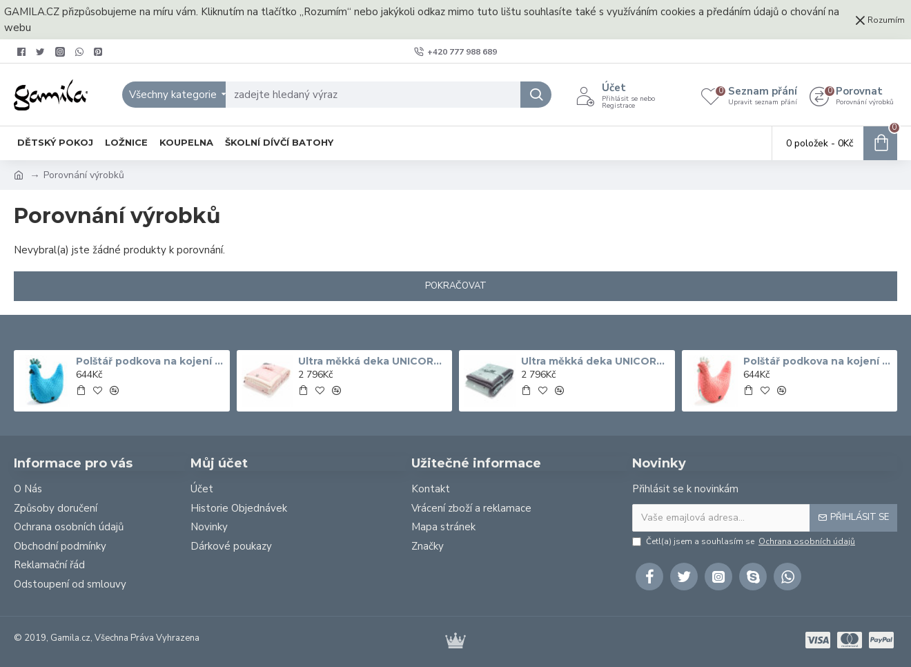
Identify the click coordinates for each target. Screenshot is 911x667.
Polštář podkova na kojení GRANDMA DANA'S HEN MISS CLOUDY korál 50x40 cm (817, 361)
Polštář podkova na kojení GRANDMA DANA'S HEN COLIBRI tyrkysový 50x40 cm (150, 361)
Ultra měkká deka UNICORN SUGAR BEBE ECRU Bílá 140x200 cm (372, 361)
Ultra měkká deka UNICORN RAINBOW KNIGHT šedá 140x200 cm (595, 361)
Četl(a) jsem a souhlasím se (744, 541)
